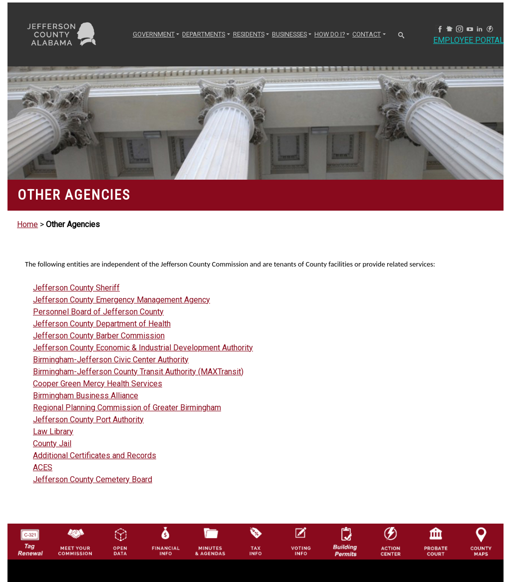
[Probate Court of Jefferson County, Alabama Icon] (436, 541)
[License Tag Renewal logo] (30, 539)
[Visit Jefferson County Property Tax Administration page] (255, 541)
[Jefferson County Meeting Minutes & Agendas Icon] (210, 541)
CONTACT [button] (366, 34)
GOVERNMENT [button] (154, 34)
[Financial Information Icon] (165, 541)
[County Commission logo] (75, 541)
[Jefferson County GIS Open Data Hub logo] (120, 541)
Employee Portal (468, 40)
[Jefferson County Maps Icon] (481, 541)
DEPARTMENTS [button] (203, 34)
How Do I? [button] (329, 34)
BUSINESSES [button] (289, 34)
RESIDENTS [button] (248, 34)
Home (27, 224)
